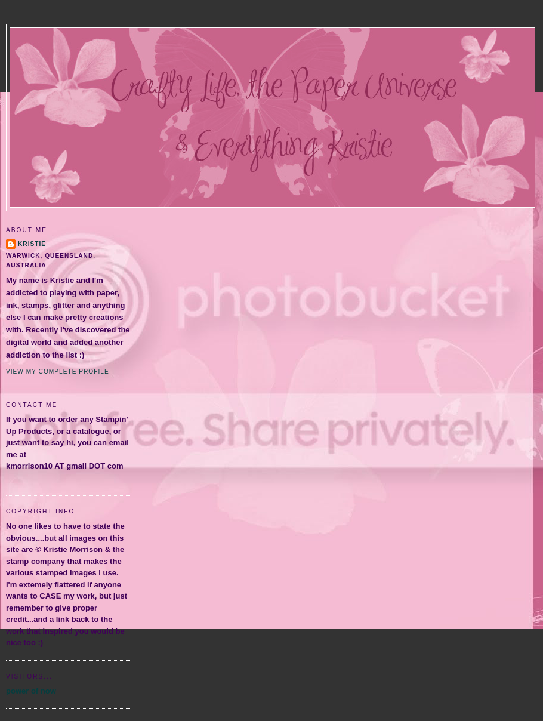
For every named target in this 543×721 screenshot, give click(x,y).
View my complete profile (57, 371)
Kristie (32, 244)
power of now (31, 690)
